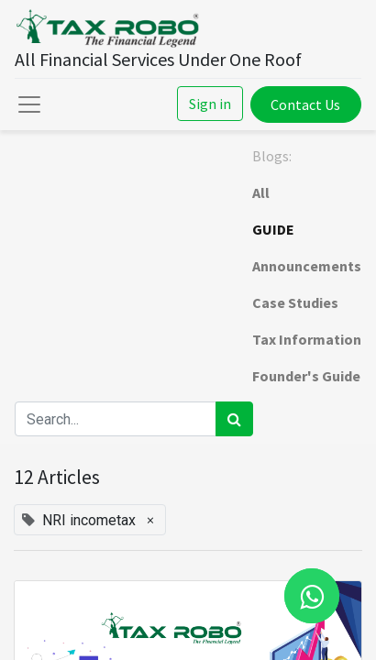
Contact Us (305, 104)
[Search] (234, 419)
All (261, 192)
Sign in (210, 103)
